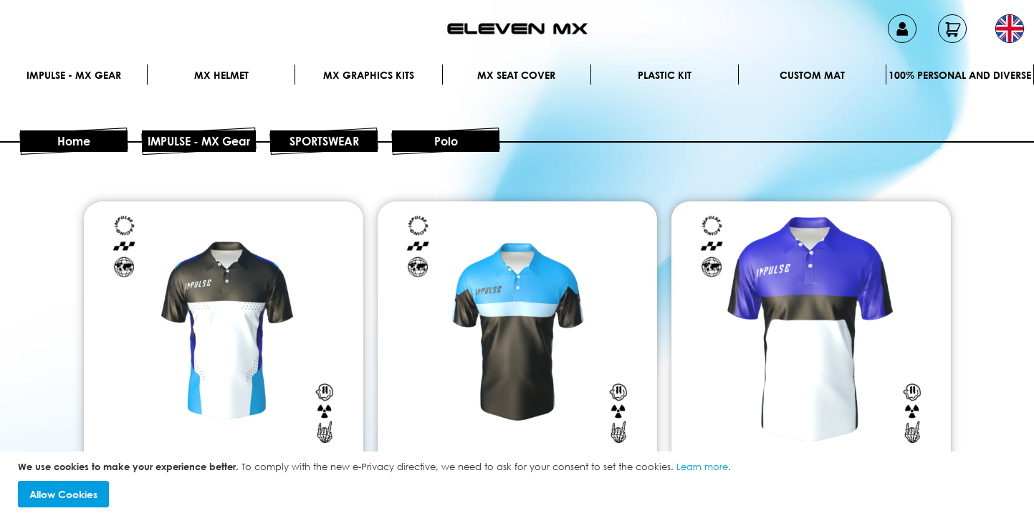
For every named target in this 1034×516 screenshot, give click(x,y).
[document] (519, 484)
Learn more (702, 466)
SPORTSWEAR (324, 141)
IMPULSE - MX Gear (74, 75)
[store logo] (517, 28)
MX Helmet (221, 75)
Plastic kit (664, 75)
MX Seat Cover (516, 75)
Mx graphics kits (368, 75)
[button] (1009, 28)
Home (73, 141)
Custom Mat (812, 75)
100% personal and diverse (960, 75)
